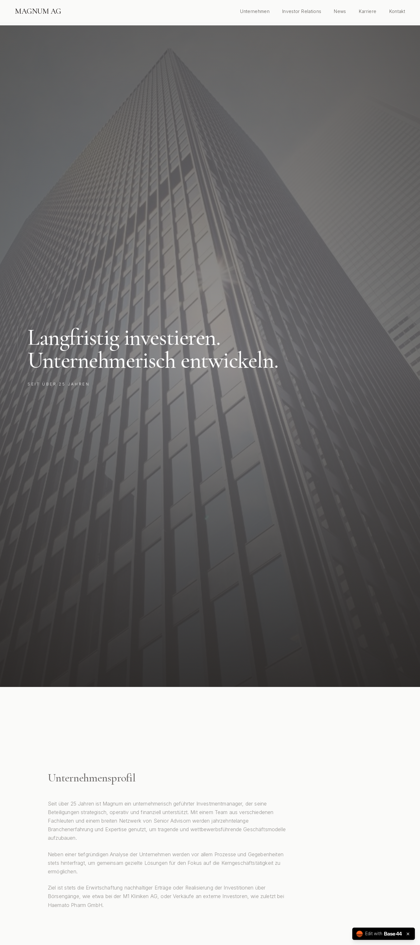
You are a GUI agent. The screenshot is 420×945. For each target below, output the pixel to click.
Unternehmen (255, 11)
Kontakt (397, 11)
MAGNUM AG (38, 11)
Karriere (368, 11)
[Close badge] (408, 934)
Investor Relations (301, 11)
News (340, 11)
